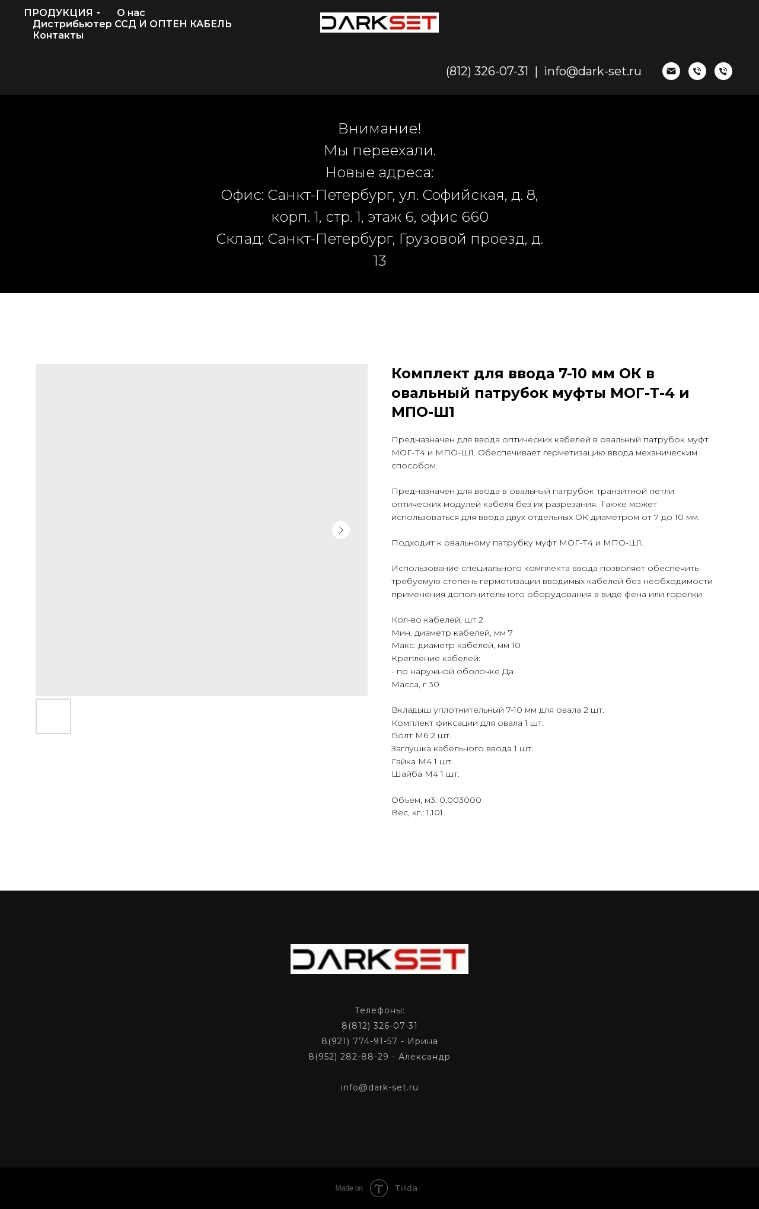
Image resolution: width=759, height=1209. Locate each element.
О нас (131, 12)
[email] (671, 71)
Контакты (58, 35)
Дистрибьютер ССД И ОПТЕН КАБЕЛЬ (132, 24)
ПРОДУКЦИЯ (58, 12)
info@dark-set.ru (593, 71)
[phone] (697, 71)
